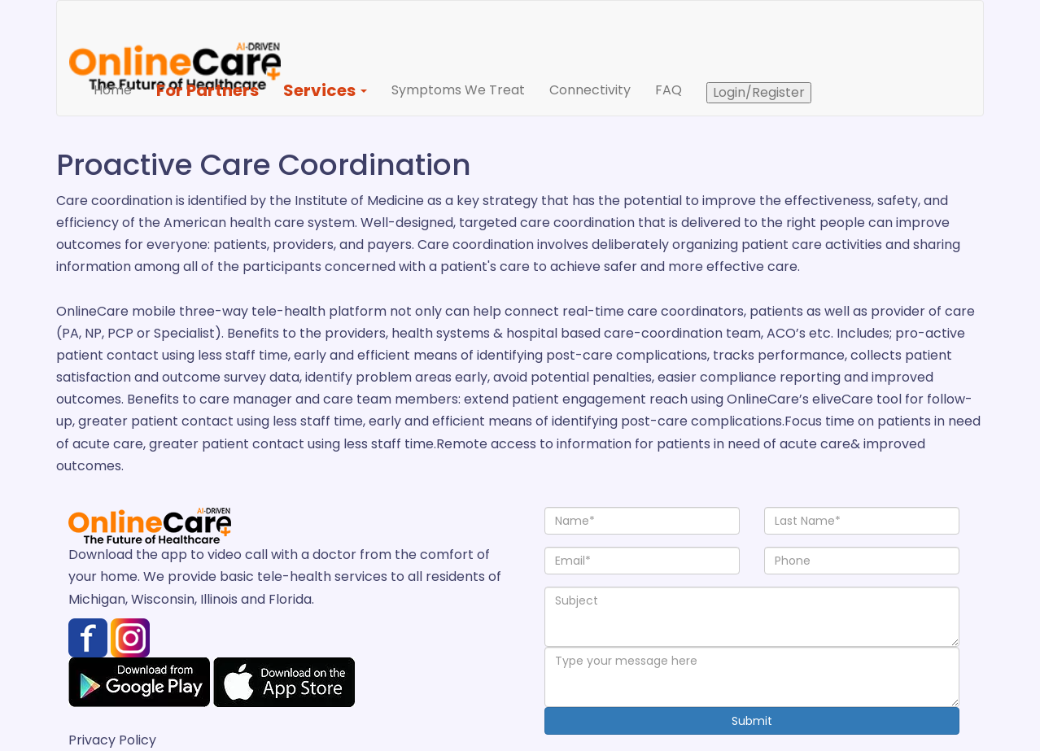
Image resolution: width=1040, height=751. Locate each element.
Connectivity (590, 90)
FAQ (668, 90)
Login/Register (759, 92)
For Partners (207, 90)
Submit (752, 721)
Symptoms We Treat (458, 90)
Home (119, 89)
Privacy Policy (112, 740)
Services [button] (325, 90)
